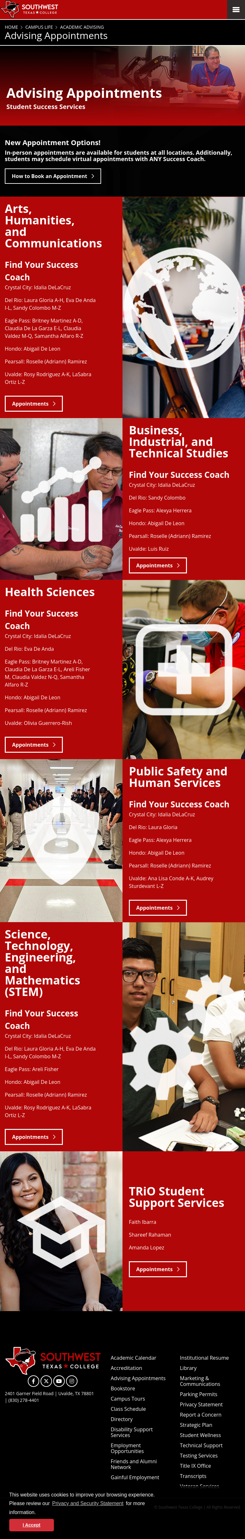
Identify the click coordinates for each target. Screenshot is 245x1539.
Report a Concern (200, 1414)
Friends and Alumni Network (134, 1464)
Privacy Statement (201, 1404)
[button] (38, 1513)
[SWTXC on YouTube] (59, 1381)
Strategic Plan (196, 1424)
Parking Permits (198, 1394)
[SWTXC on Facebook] (33, 1381)
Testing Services (199, 1455)
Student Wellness (200, 1435)
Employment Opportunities (127, 1448)
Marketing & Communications (200, 1381)
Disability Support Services (132, 1432)
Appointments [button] (30, 403)
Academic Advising (81, 27)
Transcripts (193, 1476)
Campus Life (38, 27)
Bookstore (123, 1388)
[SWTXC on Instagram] (72, 1381)
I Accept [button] (31, 1524)
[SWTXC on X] (46, 1381)
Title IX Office (195, 1465)
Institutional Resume (204, 1357)
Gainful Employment (135, 1477)
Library (188, 1368)
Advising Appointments (138, 1378)
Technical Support (201, 1445)
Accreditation (126, 1368)
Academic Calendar (133, 1357)
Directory (122, 1419)
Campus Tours (128, 1398)
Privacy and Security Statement (87, 1503)
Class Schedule (128, 1408)
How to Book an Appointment (49, 176)
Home (11, 27)
